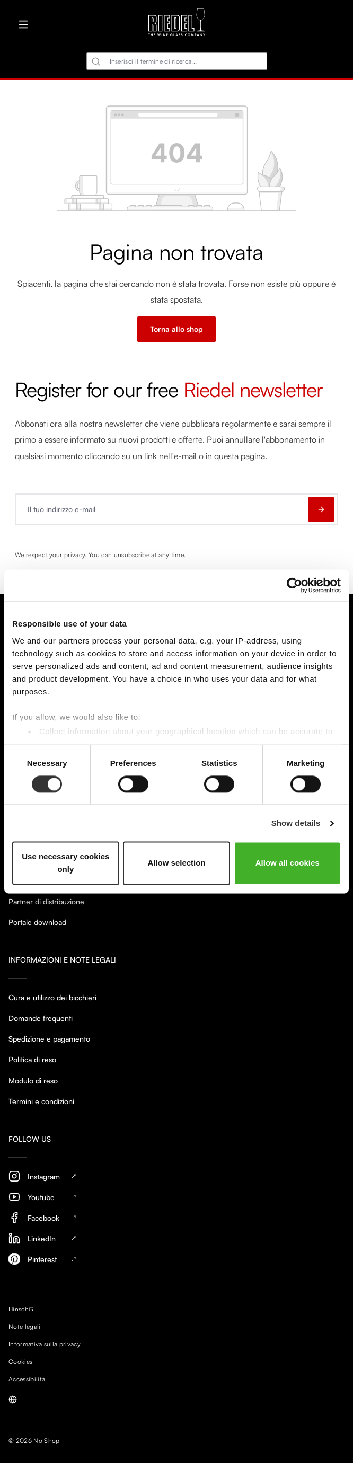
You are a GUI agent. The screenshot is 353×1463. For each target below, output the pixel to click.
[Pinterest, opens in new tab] (176, 1259)
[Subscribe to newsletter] (321, 509)
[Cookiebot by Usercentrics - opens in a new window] (294, 585)
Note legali (24, 1326)
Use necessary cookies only (65, 863)
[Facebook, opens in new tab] (176, 1218)
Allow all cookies (287, 863)
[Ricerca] (96, 61)
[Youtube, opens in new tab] (176, 1197)
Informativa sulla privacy (44, 1344)
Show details (296, 822)
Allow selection (176, 863)
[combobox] (177, 61)
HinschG (20, 1309)
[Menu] (23, 24)
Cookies (20, 1361)
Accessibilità (26, 1379)
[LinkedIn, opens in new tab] (176, 1238)
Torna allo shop (176, 328)
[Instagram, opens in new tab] (176, 1176)
